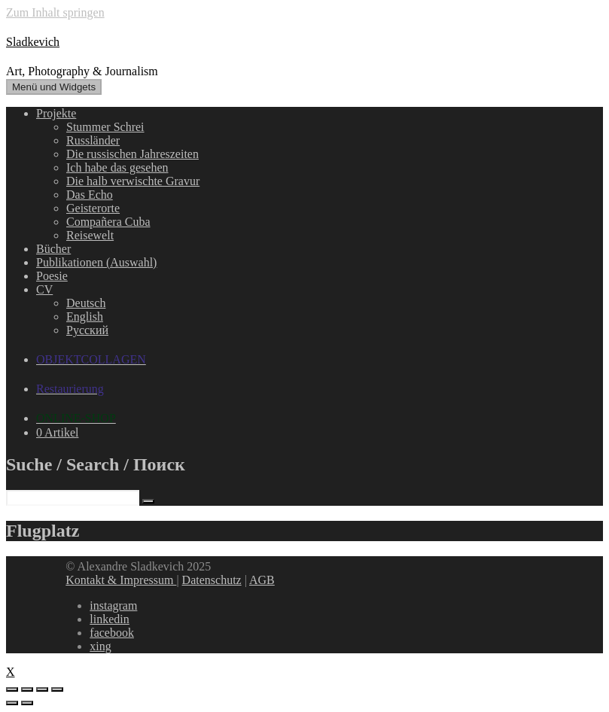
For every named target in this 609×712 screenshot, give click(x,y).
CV (44, 289)
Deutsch (85, 303)
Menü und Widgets (54, 87)
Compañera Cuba (108, 221)
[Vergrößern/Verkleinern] (57, 689)
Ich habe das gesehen (117, 167)
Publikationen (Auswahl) (96, 262)
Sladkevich (32, 41)
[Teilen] (27, 689)
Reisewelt (90, 235)
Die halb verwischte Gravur (132, 181)
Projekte (56, 113)
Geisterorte (93, 208)
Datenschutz (212, 580)
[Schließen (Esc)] (12, 689)
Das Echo (89, 194)
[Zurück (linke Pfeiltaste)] (12, 703)
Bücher (53, 248)
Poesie (52, 275)
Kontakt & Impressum (120, 580)
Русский (87, 330)
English (84, 316)
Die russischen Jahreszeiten (132, 154)
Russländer (93, 140)
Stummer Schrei (105, 126)
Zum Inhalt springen (55, 12)
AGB (262, 580)
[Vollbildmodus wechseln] (42, 689)
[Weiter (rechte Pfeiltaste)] (27, 703)
